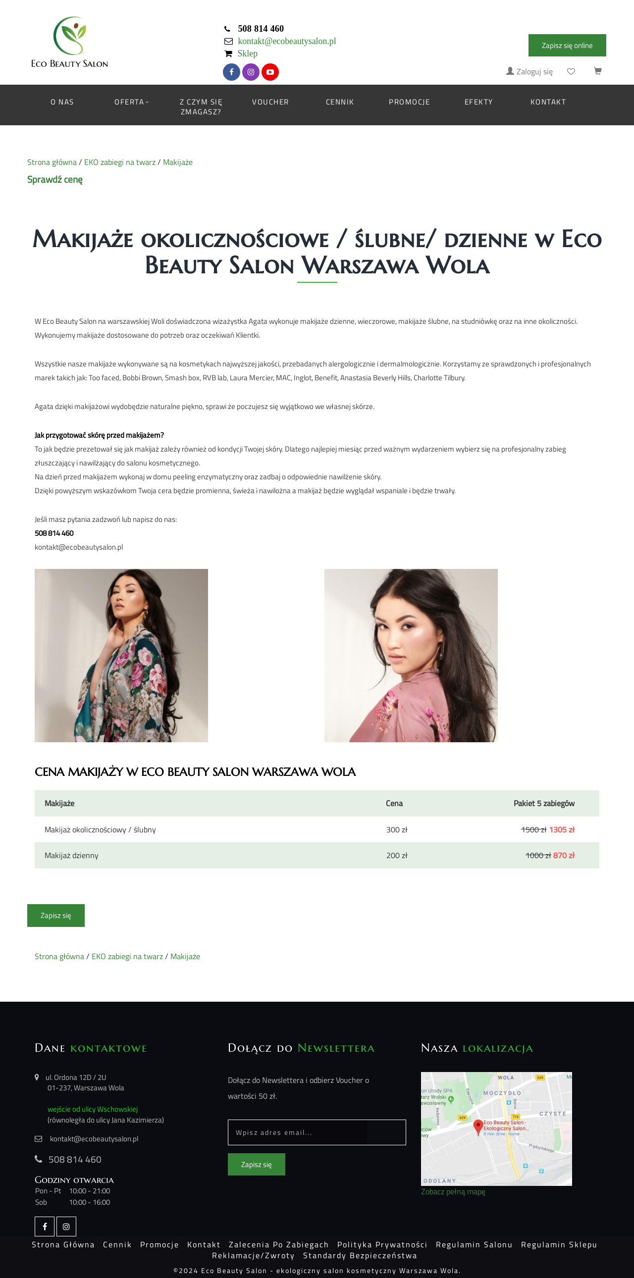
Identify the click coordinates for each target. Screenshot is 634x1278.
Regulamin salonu (474, 1244)
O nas (62, 101)
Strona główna (52, 162)
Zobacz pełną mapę (453, 1191)
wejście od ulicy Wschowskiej (93, 1109)
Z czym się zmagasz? (201, 106)
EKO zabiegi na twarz (120, 162)
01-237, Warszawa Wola (86, 1087)
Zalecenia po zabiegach (279, 1244)
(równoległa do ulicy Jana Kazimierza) (106, 1120)
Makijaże (178, 162)
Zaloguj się (529, 71)
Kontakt (548, 101)
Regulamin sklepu (559, 1244)
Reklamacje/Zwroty (253, 1255)
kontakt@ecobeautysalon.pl (287, 41)
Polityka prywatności (382, 1244)
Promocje (409, 101)
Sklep (247, 54)
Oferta (131, 101)
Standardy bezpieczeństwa (360, 1255)
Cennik (340, 101)
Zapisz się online (567, 45)
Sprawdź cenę (55, 179)
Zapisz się (56, 915)
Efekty (479, 101)
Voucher (270, 101)
